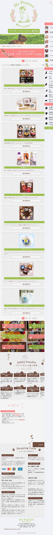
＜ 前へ (18, 60)
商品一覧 (8, 46)
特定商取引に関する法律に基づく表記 (11, 529)
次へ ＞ (34, 60)
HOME (3, 46)
